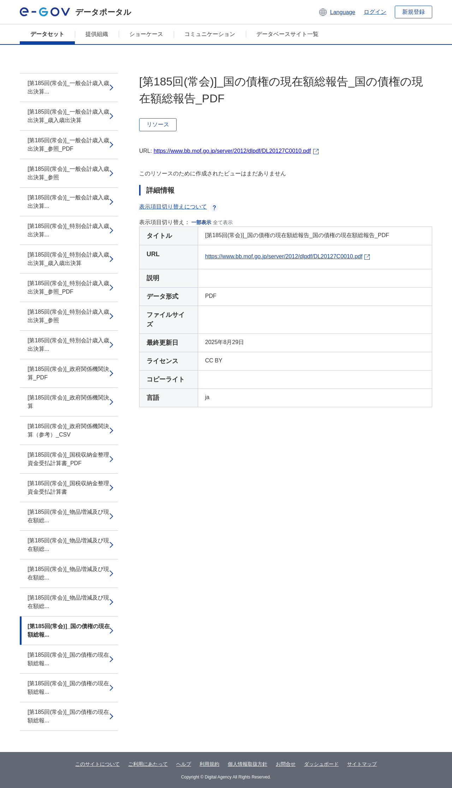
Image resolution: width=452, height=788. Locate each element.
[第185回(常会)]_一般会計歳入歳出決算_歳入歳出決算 (68, 116)
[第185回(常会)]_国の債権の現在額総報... (69, 630)
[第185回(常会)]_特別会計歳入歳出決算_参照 (68, 316)
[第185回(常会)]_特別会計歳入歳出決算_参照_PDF (68, 287)
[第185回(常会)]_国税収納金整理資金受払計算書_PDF (68, 459)
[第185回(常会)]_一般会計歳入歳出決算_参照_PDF (68, 144)
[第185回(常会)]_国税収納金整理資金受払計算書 (68, 487)
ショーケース (146, 34)
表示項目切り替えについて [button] (178, 207)
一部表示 (201, 222)
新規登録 (413, 12)
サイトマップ (362, 764)
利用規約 (209, 764)
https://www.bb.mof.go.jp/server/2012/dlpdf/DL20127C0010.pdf (232, 151)
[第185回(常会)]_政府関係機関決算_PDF (68, 373)
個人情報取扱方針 (247, 764)
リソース (158, 124)
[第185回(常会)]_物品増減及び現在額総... (68, 516)
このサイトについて (97, 764)
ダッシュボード (321, 764)
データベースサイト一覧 (287, 34)
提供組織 (96, 34)
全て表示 (223, 222)
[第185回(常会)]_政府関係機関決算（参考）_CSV (68, 430)
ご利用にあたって (148, 764)
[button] (336, 12)
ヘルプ (183, 764)
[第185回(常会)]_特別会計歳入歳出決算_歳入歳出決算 (68, 259)
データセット (47, 34)
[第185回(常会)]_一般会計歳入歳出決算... (68, 87)
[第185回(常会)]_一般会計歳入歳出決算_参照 (68, 173)
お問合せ (286, 764)
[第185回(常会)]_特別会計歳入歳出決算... (68, 230)
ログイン (375, 12)
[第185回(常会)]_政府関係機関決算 (68, 402)
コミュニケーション (209, 34)
